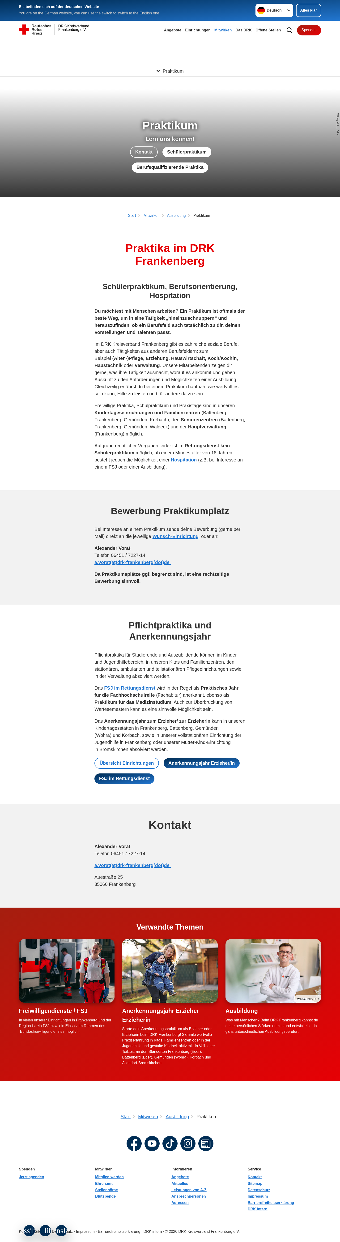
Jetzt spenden (31, 1177)
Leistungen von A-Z (189, 1190)
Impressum (258, 1196)
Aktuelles (179, 1184)
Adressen (180, 1203)
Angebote (172, 30)
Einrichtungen (198, 30)
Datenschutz (259, 1190)
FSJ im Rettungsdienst (206, 778)
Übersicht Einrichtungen (127, 763)
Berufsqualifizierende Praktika (170, 167)
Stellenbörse (106, 1190)
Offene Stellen (268, 30)
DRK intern (258, 1209)
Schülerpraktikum (187, 151)
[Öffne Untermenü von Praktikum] (170, 45)
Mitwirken (223, 30)
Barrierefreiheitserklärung (271, 1203)
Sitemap (255, 1184)
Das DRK (244, 30)
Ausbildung (241, 1015)
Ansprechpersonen (188, 1196)
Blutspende (105, 1196)
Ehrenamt (104, 1184)
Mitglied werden (109, 1177)
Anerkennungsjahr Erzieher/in (132, 778)
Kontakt (143, 151)
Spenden (309, 30)
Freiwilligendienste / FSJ (53, 1015)
